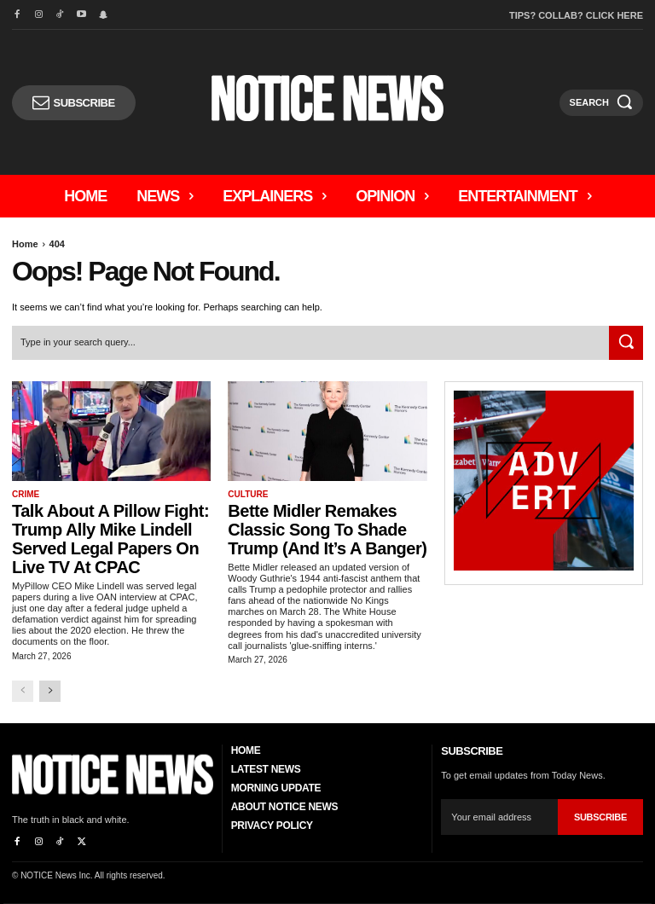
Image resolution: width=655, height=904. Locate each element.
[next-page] (50, 691)
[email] (499, 817)
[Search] (626, 343)
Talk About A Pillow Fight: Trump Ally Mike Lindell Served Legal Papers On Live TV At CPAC (110, 539)
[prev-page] (22, 691)
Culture (248, 494)
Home (25, 244)
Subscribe (600, 816)
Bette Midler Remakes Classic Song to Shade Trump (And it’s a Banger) (327, 529)
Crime (25, 494)
